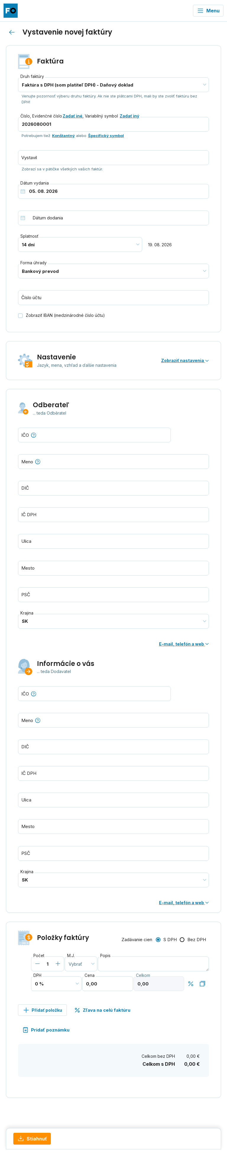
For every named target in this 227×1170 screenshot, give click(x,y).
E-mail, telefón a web (184, 643)
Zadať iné (72, 116)
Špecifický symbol (106, 135)
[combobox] (113, 461)
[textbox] (113, 461)
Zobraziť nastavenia (185, 360)
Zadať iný (129, 116)
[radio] (166, 940)
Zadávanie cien (136, 939)
